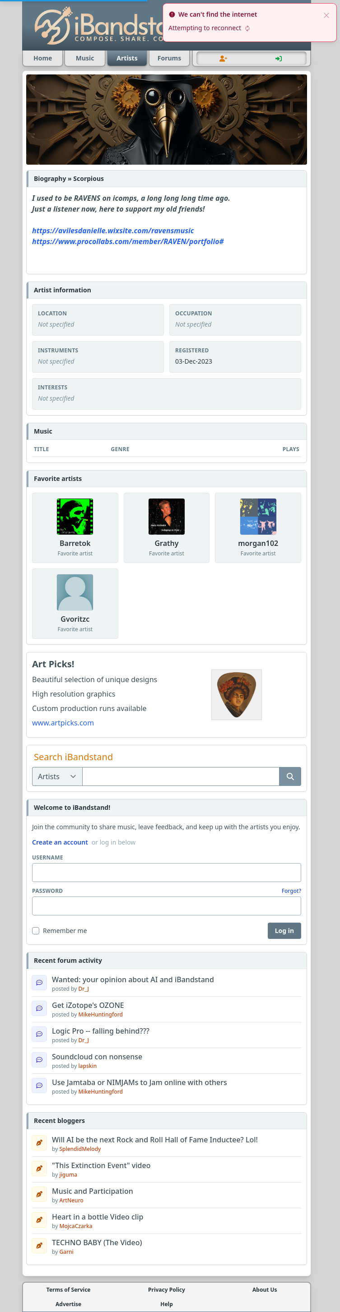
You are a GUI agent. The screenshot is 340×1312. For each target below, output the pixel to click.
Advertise (68, 1304)
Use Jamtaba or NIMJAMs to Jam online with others (139, 1082)
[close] (326, 14)
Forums (169, 58)
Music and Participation (92, 1191)
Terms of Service (69, 1290)
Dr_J (83, 989)
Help (166, 1304)
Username (47, 857)
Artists (126, 58)
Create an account (60, 842)
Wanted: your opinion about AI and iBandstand (133, 979)
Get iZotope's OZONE (88, 1005)
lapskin (87, 1066)
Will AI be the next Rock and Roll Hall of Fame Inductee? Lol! (155, 1140)
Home (42, 58)
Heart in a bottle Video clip (97, 1217)
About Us (264, 1290)
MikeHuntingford (100, 1014)
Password (47, 891)
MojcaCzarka (75, 1226)
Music (85, 58)
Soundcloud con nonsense (97, 1057)
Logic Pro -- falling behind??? (100, 1031)
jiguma (68, 1174)
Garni (66, 1252)
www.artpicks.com (63, 723)
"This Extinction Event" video (101, 1165)
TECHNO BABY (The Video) (97, 1242)
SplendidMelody (80, 1149)
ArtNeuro (71, 1200)
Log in (284, 930)
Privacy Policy (166, 1290)
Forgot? (291, 891)
